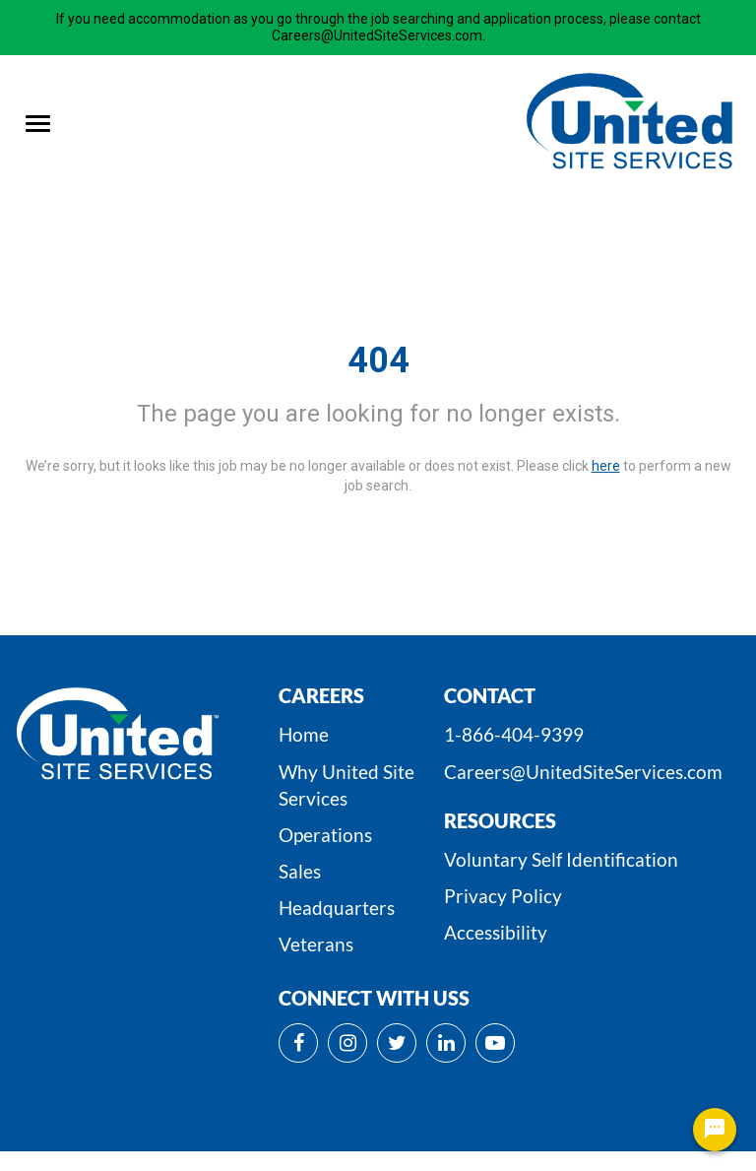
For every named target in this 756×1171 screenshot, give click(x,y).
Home (304, 734)
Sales (300, 871)
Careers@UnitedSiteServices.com (583, 771)
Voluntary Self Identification (561, 859)
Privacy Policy (503, 895)
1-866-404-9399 (514, 734)
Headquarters (337, 907)
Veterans (316, 944)
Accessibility (495, 932)
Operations (325, 834)
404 (378, 360)
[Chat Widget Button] (714, 1129)
